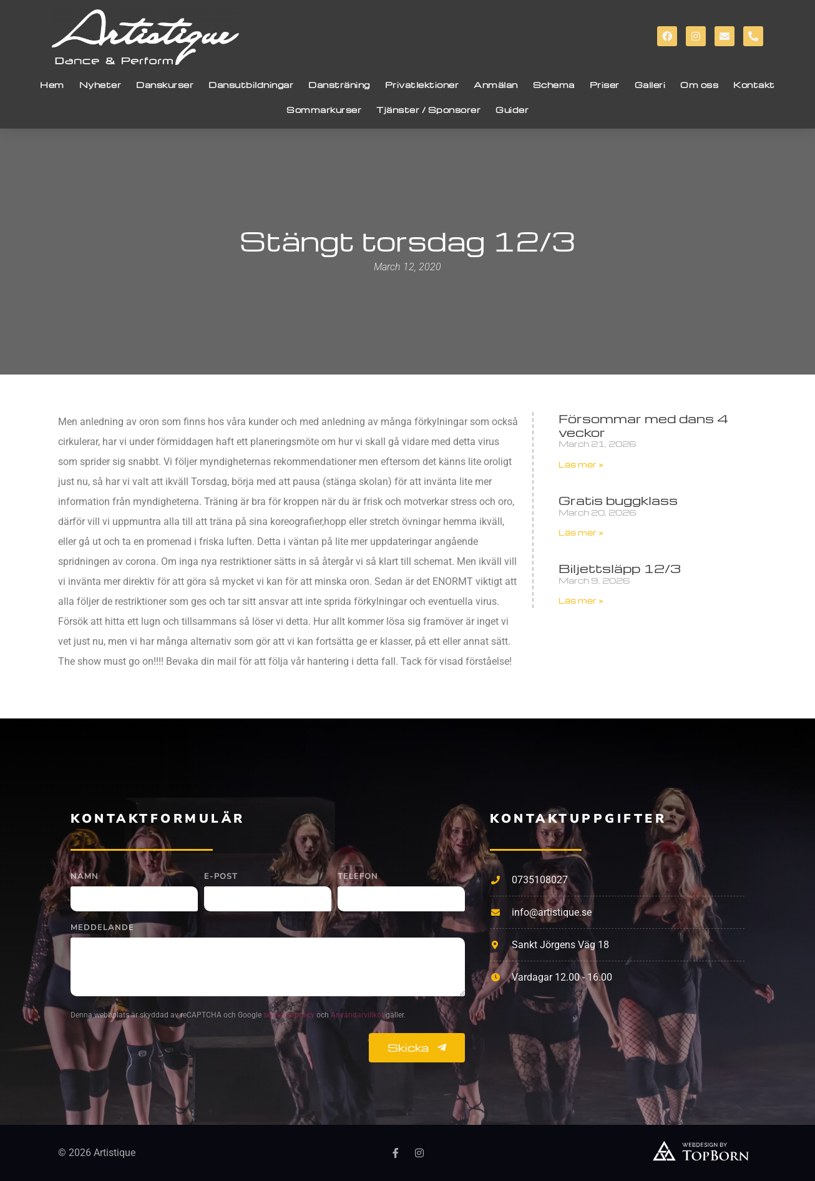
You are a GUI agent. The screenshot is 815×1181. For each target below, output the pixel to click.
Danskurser (164, 84)
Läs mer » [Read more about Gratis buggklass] (581, 532)
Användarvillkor (358, 1015)
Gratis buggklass (618, 500)
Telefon (358, 877)
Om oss (699, 84)
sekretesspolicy (289, 1015)
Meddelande (102, 928)
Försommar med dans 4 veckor (643, 425)
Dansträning (339, 84)
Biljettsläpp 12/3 (620, 568)
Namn (85, 877)
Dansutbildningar (250, 84)
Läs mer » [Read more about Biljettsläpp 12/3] (581, 600)
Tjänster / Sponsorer (428, 109)
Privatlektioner (422, 84)
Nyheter (100, 84)
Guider (512, 109)
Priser (605, 84)
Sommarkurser (323, 109)
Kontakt (754, 84)
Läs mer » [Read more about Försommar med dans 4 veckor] (581, 464)
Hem (52, 84)
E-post (221, 877)
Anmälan (496, 84)
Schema (554, 84)
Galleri (650, 84)
